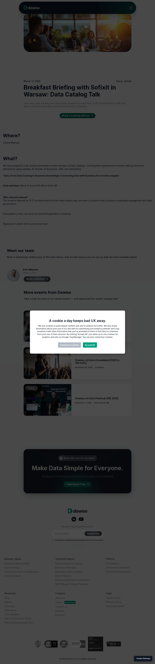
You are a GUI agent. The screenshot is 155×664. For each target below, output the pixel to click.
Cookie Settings (143, 658)
